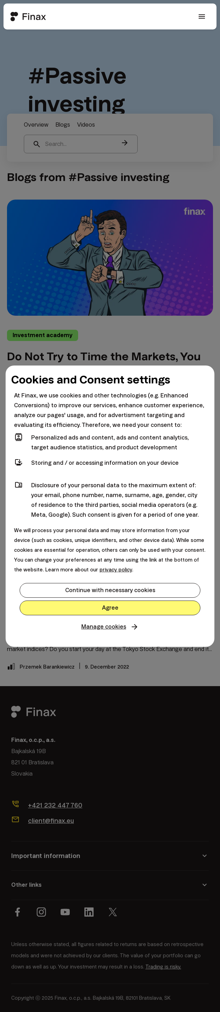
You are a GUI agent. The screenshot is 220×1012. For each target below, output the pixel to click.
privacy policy (115, 569)
